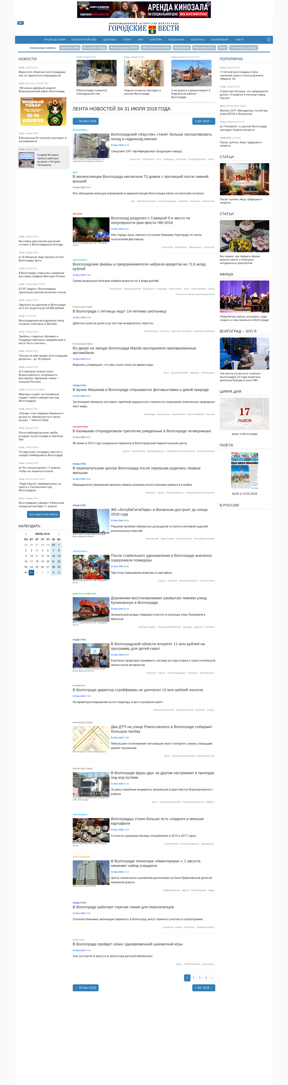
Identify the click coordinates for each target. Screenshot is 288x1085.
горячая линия (173, 927)
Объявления (219, 39)
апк (187, 288)
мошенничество (164, 709)
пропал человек (182, 331)
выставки (164, 414)
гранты (152, 672)
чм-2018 (168, 247)
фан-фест (196, 247)
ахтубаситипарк (204, 538)
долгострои (185, 538)
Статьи (227, 157)
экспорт (181, 159)
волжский (153, 538)
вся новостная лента (43, 514)
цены (162, 580)
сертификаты (198, 159)
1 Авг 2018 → (204, 121)
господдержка (177, 672)
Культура (156, 39)
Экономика (80, 130)
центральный (206, 756)
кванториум (199, 890)
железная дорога (193, 801)
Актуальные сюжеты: (43, 47)
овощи (173, 580)
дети (127, 451)
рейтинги (181, 247)
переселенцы (206, 927)
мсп (212, 288)
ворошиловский (170, 801)
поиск (165, 331)
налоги (201, 709)
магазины (176, 288)
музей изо (180, 414)
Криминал (79, 686)
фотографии (196, 414)
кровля (195, 201)
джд (212, 890)
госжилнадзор (167, 201)
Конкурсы (198, 39)
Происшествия (54, 39)
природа (150, 414)
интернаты (207, 672)
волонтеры (152, 331)
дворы (195, 372)
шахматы (208, 964)
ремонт (183, 201)
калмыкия (139, 451)
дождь (188, 627)
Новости (28, 59)
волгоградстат (189, 580)
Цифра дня (230, 391)
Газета (239, 39)
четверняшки (206, 451)
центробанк (199, 288)
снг (159, 159)
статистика (208, 580)
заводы (169, 159)
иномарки (209, 372)
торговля (148, 159)
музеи (210, 414)
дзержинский (180, 372)
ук (133, 201)
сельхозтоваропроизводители (195, 294)
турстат (210, 247)
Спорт (127, 39)
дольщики (168, 538)
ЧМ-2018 (77, 214)
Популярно (231, 59)
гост (212, 159)
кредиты (149, 288)
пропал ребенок (205, 331)
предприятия (133, 288)
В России (229, 505)
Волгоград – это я (238, 331)
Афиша (226, 274)
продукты (208, 843)
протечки (209, 201)
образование (172, 890)
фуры (211, 801)
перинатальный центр (181, 451)
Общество (79, 385)
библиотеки (193, 964)
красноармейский (170, 627)
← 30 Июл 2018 (85, 121)
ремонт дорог (147, 627)
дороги (199, 627)
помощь (190, 927)
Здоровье (109, 39)
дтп (167, 372)
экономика (172, 843)
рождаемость (156, 451)
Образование (81, 857)
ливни (210, 627)
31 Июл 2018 (117, 145)
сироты (193, 672)
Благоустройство (84, 39)
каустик (135, 159)
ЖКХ (140, 39)
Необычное (176, 39)
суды (211, 709)
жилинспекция (147, 201)
